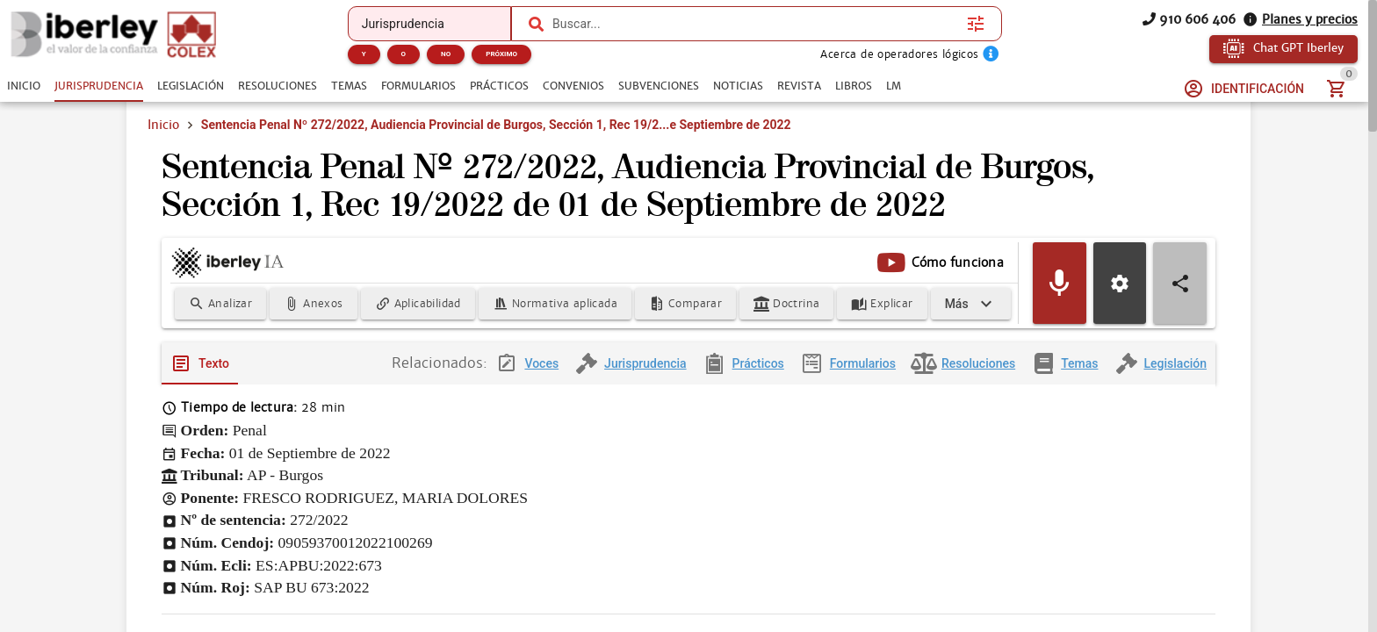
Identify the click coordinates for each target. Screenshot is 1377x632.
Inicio (163, 125)
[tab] (23, 86)
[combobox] (755, 23)
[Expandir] (971, 304)
